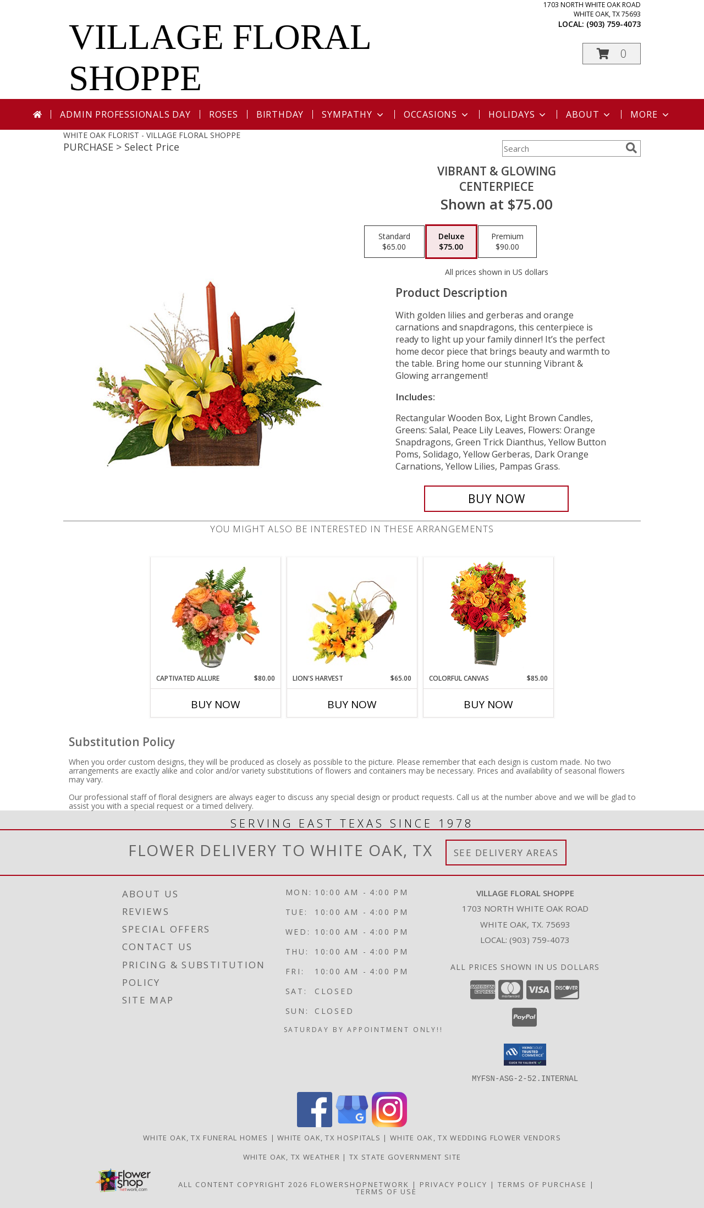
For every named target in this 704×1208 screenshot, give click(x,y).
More (650, 114)
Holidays (518, 114)
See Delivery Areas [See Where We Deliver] (506, 852)
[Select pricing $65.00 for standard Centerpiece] (394, 242)
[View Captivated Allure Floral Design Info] (216, 615)
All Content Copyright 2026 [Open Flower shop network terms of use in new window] (243, 1184)
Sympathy (353, 114)
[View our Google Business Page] (352, 1123)
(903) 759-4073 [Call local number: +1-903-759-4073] (613, 24)
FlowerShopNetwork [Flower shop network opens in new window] (360, 1184)
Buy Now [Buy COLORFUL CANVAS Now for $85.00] (488, 704)
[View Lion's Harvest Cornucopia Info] (352, 615)
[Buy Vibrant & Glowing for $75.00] (496, 499)
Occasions (437, 114)
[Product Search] (561, 148)
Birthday (280, 114)
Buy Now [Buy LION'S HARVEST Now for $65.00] (352, 704)
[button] (611, 53)
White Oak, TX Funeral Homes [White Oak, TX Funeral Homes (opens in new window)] (205, 1137)
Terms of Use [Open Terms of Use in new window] (386, 1191)
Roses (223, 114)
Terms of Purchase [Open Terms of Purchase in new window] (542, 1184)
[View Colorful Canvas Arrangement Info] (489, 615)
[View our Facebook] (314, 1123)
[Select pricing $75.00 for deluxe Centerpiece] (451, 242)
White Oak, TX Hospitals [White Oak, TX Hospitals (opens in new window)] (329, 1137)
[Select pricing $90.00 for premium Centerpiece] (507, 242)
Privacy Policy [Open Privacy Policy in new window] (453, 1184)
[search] (631, 148)
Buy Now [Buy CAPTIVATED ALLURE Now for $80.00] (215, 704)
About (589, 114)
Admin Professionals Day (125, 114)
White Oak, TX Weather (291, 1156)
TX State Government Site (405, 1156)
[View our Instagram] (389, 1123)
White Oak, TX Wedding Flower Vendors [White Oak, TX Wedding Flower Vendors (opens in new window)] (475, 1137)
